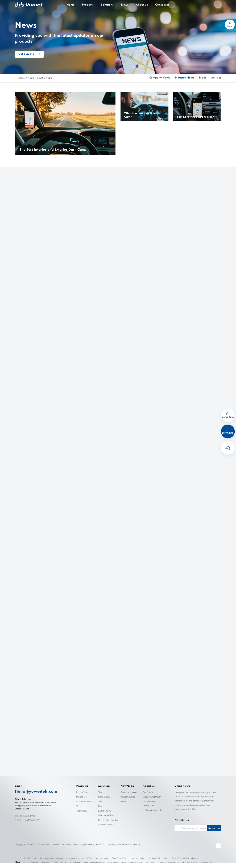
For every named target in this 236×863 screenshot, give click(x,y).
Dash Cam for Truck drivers (173, 854)
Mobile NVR (143, 854)
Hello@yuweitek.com (32, 792)
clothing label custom (179, 858)
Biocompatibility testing (50, 854)
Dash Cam (81, 792)
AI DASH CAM (29, 854)
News (124, 4)
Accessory (81, 810)
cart (219, 5)
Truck (101, 792)
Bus (100, 806)
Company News (170, 78)
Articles (217, 78)
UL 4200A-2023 (145, 858)
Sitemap (127, 840)
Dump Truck (104, 810)
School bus (103, 797)
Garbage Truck (105, 815)
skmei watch (161, 858)
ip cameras (40, 858)
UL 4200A (107, 858)
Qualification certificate (149, 803)
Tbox (78, 806)
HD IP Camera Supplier (90, 854)
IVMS (155, 854)
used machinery (127, 854)
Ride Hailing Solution (108, 820)
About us (139, 4)
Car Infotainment (84, 801)
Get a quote (24, 51)
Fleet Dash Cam (110, 854)
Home (76, 4)
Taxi (100, 801)
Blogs (206, 78)
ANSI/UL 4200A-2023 (125, 858)
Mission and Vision (152, 797)
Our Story (147, 792)
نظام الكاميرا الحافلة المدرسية (202, 854)
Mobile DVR (82, 797)
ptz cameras (27, 858)
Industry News (41, 78)
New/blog (125, 786)
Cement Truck (105, 824)
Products (91, 4)
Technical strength (151, 810)
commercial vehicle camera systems (85, 858)
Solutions (109, 4)
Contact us (157, 4)
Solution (102, 786)
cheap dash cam (70, 854)
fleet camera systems (57, 858)
